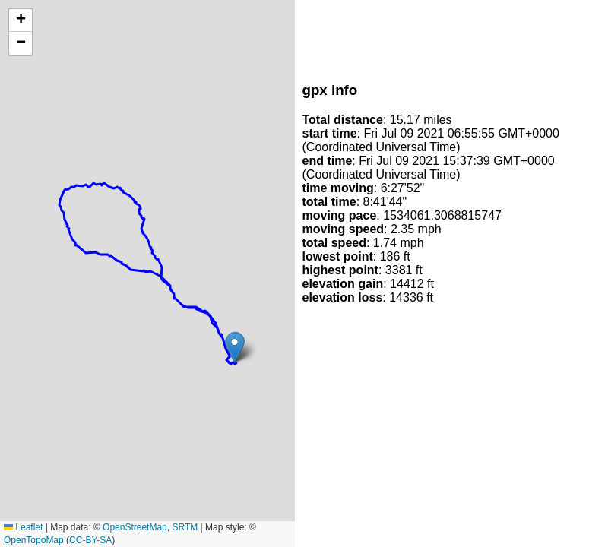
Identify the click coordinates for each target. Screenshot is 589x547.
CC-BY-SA (90, 540)
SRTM (185, 527)
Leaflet (23, 527)
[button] (234, 347)
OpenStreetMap (135, 527)
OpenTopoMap (34, 540)
